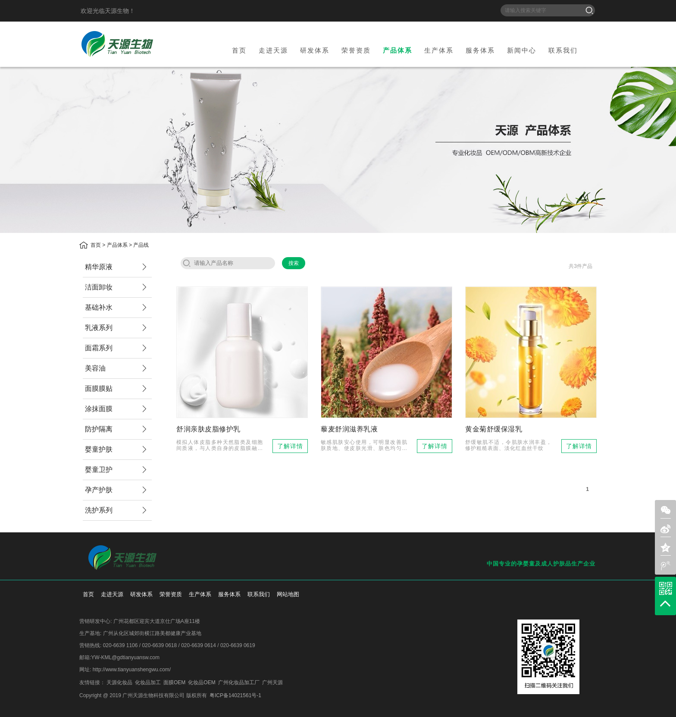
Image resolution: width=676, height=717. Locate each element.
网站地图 (288, 594)
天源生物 (117, 44)
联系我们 (563, 50)
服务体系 (480, 50)
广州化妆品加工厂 (239, 682)
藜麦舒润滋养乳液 (349, 429)
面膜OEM (174, 682)
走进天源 (273, 50)
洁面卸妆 (99, 287)
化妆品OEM (201, 682)
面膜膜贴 (99, 388)
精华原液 (99, 266)
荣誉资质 (356, 50)
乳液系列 (99, 327)
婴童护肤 (99, 449)
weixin (665, 510)
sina (665, 529)
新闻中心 (521, 50)
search (187, 263)
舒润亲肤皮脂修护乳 (208, 429)
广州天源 (272, 682)
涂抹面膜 (99, 408)
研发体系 (314, 50)
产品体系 (397, 50)
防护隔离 (99, 429)
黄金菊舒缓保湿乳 (493, 429)
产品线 (141, 245)
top (665, 604)
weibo (665, 566)
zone (665, 547)
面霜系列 (99, 348)
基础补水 (99, 307)
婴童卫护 (99, 469)
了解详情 (290, 446)
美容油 (95, 368)
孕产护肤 (99, 490)
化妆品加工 (148, 682)
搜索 (589, 10)
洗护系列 (99, 510)
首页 (239, 50)
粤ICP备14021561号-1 (235, 695)
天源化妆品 (119, 682)
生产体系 (439, 50)
